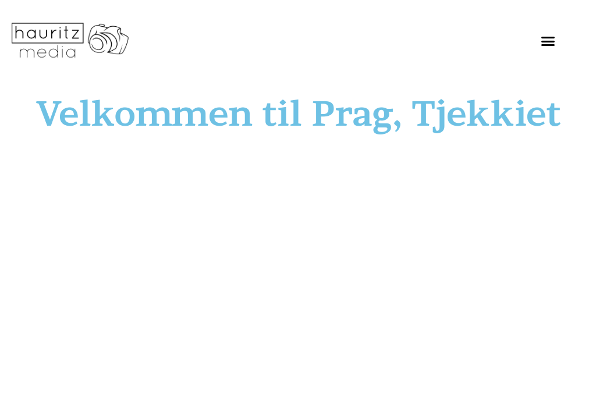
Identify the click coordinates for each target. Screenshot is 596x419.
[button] (548, 41)
